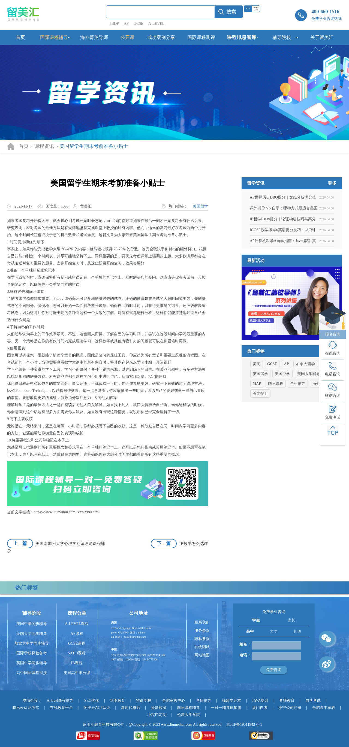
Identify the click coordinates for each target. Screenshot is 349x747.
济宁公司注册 (289, 708)
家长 (291, 620)
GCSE (138, 24)
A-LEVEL (156, 24)
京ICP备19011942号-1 (244, 724)
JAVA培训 (260, 701)
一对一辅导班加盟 (226, 708)
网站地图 (202, 655)
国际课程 (275, 410)
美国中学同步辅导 (31, 624)
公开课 (127, 37)
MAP (257, 410)
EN (256, 9)
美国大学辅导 (308, 400)
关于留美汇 (321, 37)
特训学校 (143, 701)
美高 (256, 391)
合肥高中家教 (323, 708)
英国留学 (260, 400)
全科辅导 (297, 410)
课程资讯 (44, 146)
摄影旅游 (158, 708)
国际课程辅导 (54, 37)
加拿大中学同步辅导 (31, 643)
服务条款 (202, 631)
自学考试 (313, 701)
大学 (274, 631)
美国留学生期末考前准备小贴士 (93, 146)
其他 (297, 631)
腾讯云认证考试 (25, 708)
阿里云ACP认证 (97, 708)
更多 (332, 210)
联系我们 (202, 622)
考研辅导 (203, 701)
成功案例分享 (161, 37)
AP (126, 24)
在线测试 (202, 647)
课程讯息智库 (241, 37)
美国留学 (200, 206)
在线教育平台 (61, 708)
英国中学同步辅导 (31, 663)
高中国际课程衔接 (31, 673)
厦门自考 (259, 708)
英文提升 (260, 420)
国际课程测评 (201, 37)
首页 (20, 37)
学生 (256, 620)
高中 (250, 631)
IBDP (115, 24)
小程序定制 (156, 715)
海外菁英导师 (94, 37)
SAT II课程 (77, 653)
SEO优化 (91, 701)
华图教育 (117, 701)
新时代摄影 (130, 708)
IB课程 (77, 663)
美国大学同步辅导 (31, 634)
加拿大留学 (305, 391)
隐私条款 (202, 639)
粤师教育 (286, 701)
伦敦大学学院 (188, 715)
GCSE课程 (77, 643)
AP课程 (77, 634)
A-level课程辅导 (60, 701)
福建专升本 (231, 701)
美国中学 (282, 400)
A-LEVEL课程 (77, 624)
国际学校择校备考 (31, 653)
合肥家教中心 (173, 701)
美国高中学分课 (77, 673)
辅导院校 (281, 37)
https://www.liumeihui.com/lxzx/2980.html (67, 512)
